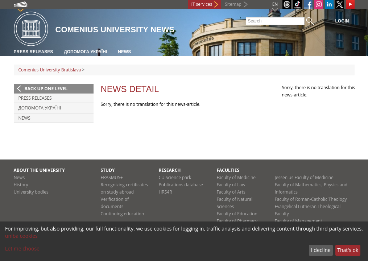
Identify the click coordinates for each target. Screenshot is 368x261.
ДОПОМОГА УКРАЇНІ (85, 51)
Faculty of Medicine (236, 177)
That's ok (347, 249)
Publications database (181, 185)
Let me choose (22, 248)
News (124, 51)
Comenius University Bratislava (49, 70)
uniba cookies (21, 235)
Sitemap (233, 4)
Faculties (228, 170)
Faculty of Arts (231, 192)
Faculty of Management (298, 221)
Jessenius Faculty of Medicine (304, 177)
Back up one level (46, 89)
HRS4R (165, 192)
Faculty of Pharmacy (237, 221)
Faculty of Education (237, 214)
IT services (201, 4)
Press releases (33, 51)
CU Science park (175, 177)
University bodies (31, 192)
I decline (321, 249)
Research (170, 170)
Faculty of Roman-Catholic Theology (311, 199)
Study (108, 170)
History (21, 185)
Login (342, 21)
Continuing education (122, 214)
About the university (39, 170)
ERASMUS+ (112, 177)
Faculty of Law (231, 185)
